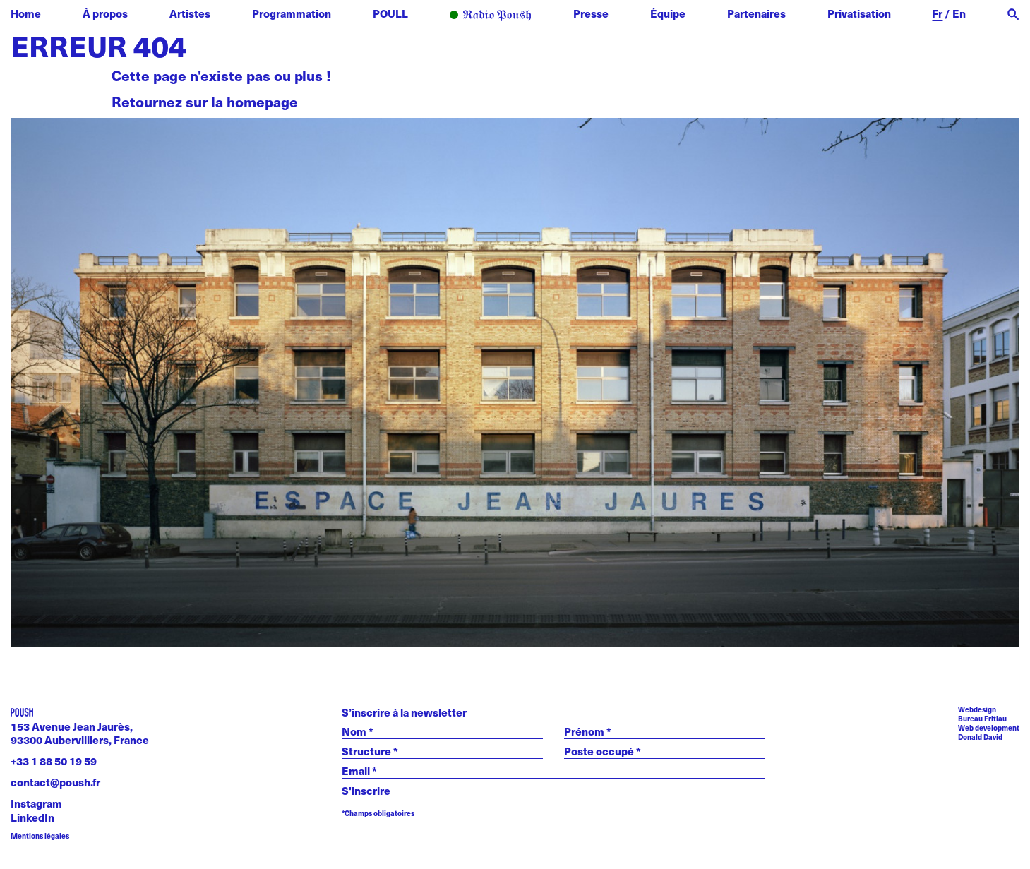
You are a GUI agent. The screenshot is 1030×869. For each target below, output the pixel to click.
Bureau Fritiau (982, 719)
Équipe (667, 13)
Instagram (36, 803)
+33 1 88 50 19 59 (54, 760)
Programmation (291, 13)
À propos (105, 13)
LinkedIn (32, 817)
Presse (591, 13)
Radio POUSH (491, 16)
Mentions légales (40, 836)
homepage (262, 101)
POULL (390, 13)
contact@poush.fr (55, 781)
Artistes (189, 13)
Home (26, 13)
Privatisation (859, 13)
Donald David (980, 737)
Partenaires (756, 13)
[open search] (1013, 14)
